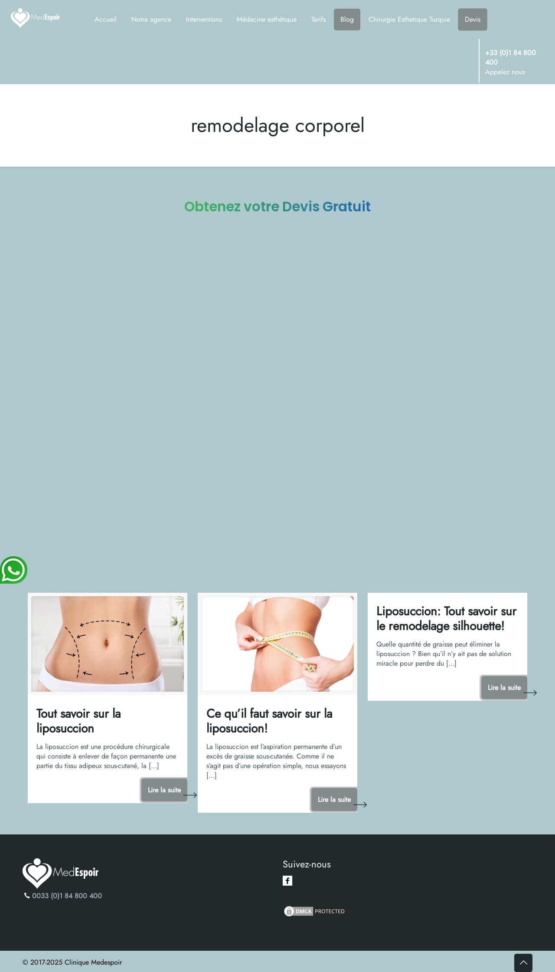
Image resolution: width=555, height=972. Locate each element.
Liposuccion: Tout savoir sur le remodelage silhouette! (446, 618)
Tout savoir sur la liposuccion (78, 721)
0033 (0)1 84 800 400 (67, 896)
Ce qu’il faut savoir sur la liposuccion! (269, 721)
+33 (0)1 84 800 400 (510, 57)
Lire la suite (164, 790)
